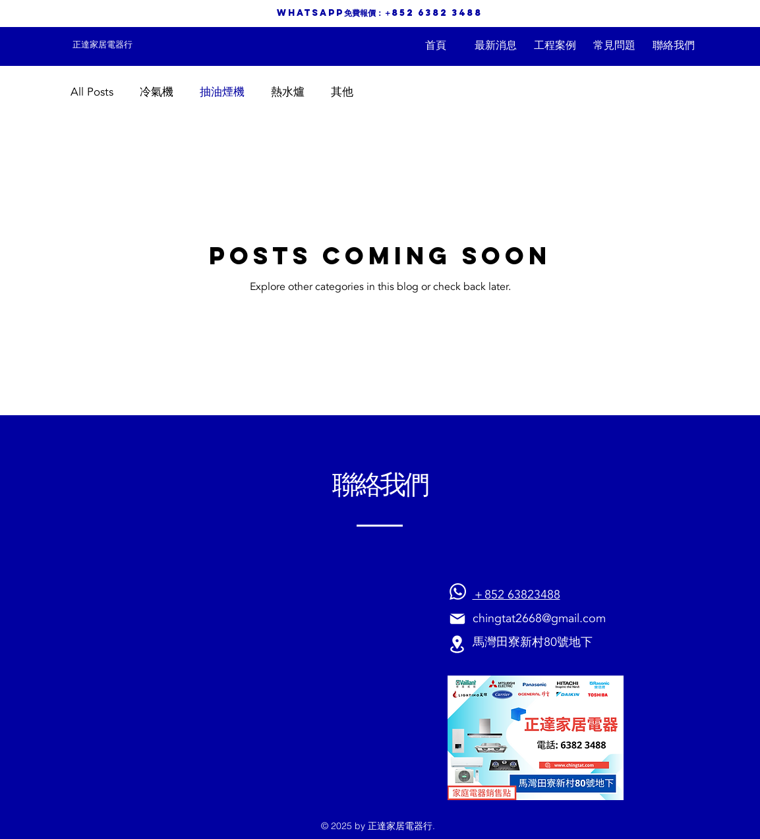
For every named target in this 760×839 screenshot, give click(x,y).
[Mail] (457, 618)
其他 (342, 92)
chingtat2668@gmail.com (539, 618)
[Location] (457, 644)
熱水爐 (288, 92)
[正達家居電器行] (102, 44)
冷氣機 (156, 92)
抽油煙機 (222, 92)
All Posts (92, 92)
